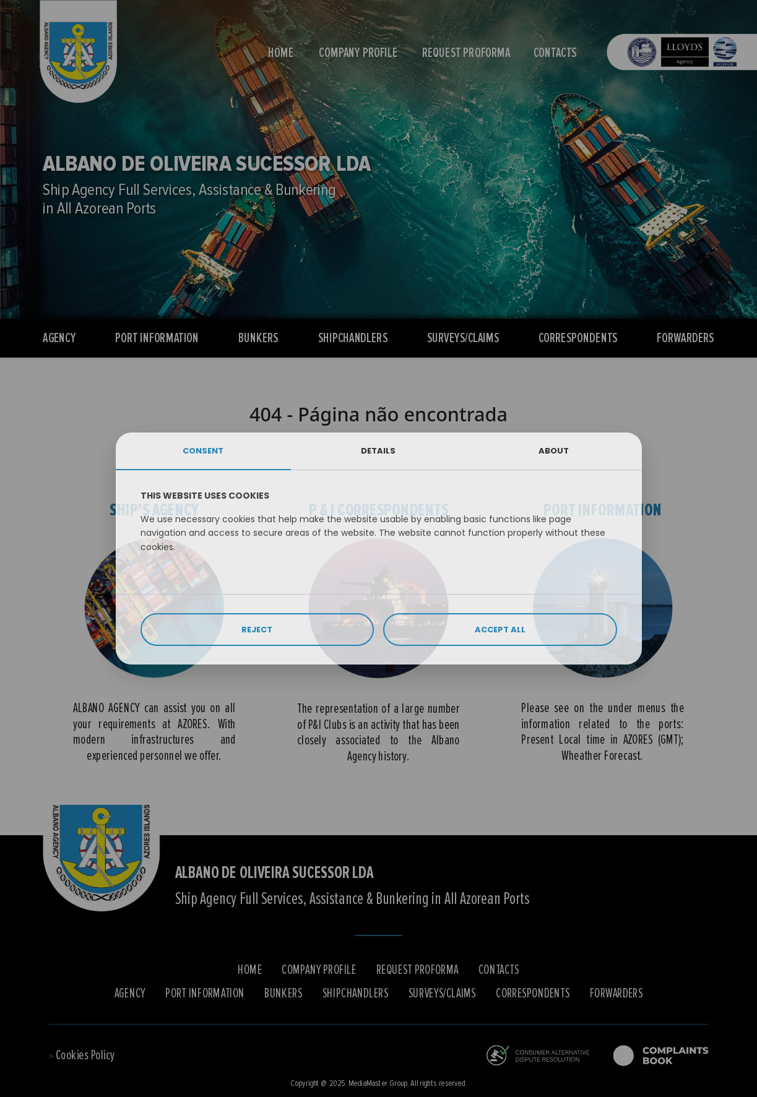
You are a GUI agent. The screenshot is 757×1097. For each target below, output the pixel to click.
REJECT (256, 629)
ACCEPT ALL (500, 629)
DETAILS (378, 451)
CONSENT (203, 451)
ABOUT (554, 451)
